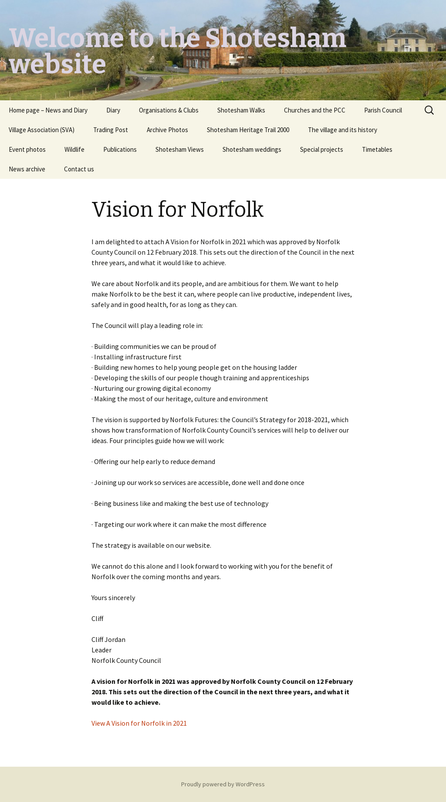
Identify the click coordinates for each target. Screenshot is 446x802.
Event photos (27, 149)
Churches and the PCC (314, 110)
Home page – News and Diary (48, 110)
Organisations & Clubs (169, 110)
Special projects (321, 149)
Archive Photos (167, 130)
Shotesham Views (179, 149)
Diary (113, 110)
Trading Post (110, 130)
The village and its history (342, 130)
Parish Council (383, 110)
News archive (27, 169)
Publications (120, 149)
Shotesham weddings (252, 149)
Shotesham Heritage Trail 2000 (248, 130)
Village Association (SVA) (41, 130)
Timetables (377, 149)
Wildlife (74, 149)
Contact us (79, 169)
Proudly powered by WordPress (223, 784)
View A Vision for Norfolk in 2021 (139, 723)
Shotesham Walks (241, 110)
